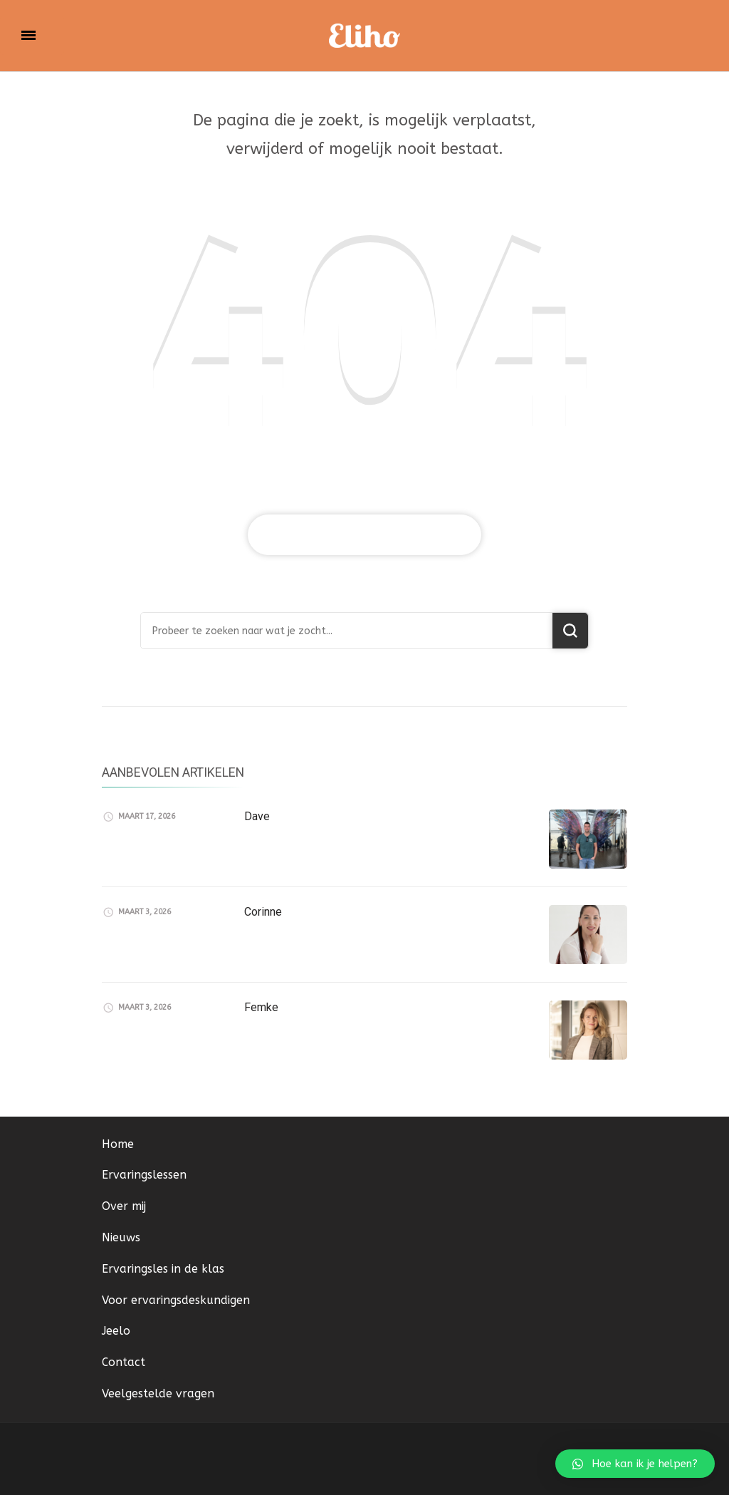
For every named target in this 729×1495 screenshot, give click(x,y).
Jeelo (116, 1331)
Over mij (124, 1206)
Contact (123, 1362)
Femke (261, 1007)
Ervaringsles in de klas (163, 1269)
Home (118, 1144)
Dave (257, 816)
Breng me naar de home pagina (364, 534)
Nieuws (121, 1237)
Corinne (263, 912)
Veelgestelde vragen (158, 1393)
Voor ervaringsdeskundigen (176, 1300)
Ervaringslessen (144, 1174)
